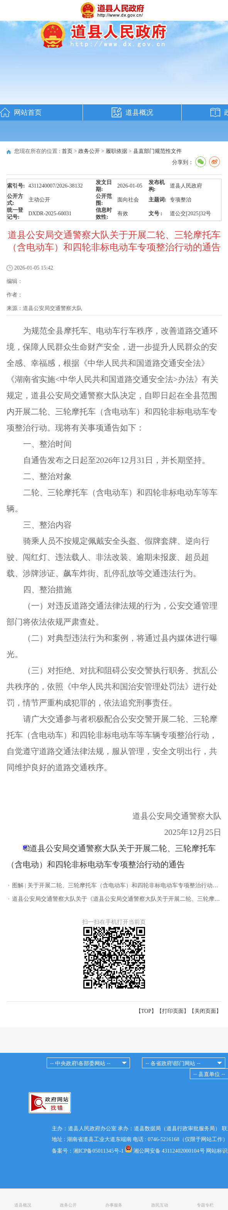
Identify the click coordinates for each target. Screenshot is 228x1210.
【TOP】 (146, 1011)
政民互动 (159, 1205)
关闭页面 (205, 1011)
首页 (67, 151)
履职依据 (116, 151)
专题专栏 (205, 1205)
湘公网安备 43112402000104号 (169, 1151)
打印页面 (173, 1011)
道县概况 (139, 112)
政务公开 (89, 151)
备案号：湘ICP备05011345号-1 (88, 1151)
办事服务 (113, 1205)
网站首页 (28, 112)
